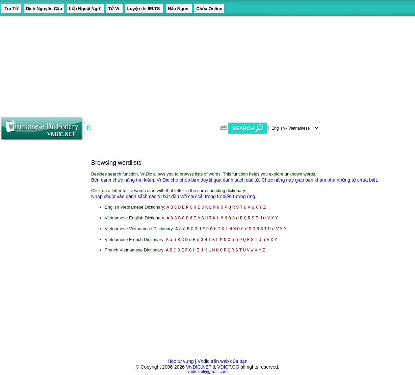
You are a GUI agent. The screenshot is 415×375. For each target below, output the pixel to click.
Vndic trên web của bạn (223, 361)
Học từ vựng (180, 361)
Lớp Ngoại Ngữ (85, 8)
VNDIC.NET (198, 367)
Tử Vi (114, 8)
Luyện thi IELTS (144, 8)
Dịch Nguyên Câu (44, 8)
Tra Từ (11, 8)
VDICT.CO (228, 367)
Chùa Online (209, 8)
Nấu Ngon (179, 8)
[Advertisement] (202, 64)
